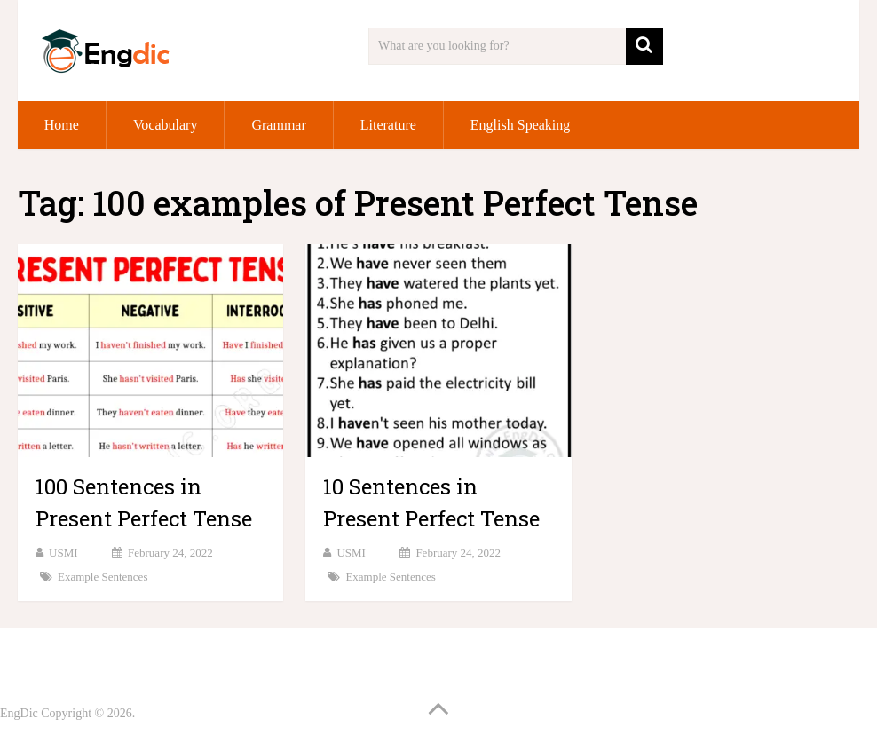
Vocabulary (165, 124)
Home (61, 124)
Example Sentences (102, 576)
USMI (63, 552)
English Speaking (520, 124)
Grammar (278, 124)
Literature (388, 124)
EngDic (19, 713)
